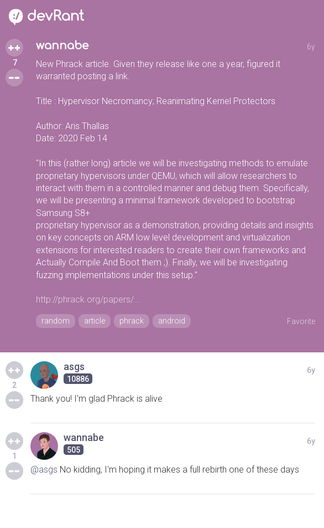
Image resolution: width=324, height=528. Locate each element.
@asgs (44, 469)
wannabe (62, 45)
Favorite (301, 321)
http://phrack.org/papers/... (88, 299)
